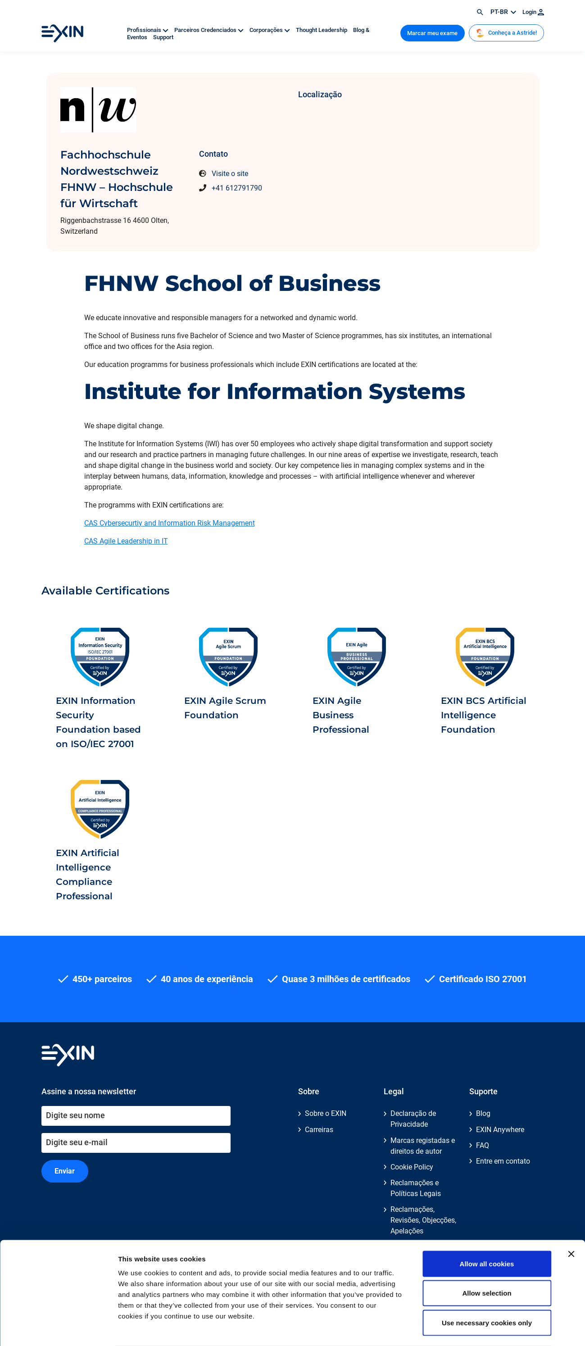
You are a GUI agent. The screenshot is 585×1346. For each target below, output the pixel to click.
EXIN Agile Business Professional (341, 715)
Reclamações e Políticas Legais (415, 1188)
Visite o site (230, 173)
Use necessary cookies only (487, 1287)
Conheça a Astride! (506, 32)
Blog (483, 1113)
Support (163, 37)
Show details (473, 1328)
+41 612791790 (237, 188)
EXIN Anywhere (500, 1129)
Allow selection (486, 1257)
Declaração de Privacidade (413, 1118)
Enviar (64, 1171)
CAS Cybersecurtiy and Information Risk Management (169, 523)
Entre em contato (503, 1161)
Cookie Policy (411, 1167)
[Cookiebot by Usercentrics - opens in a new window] (58, 1328)
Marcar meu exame (432, 33)
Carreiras (319, 1129)
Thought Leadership (322, 30)
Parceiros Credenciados (209, 30)
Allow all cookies (487, 1228)
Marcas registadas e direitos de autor (422, 1146)
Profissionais (148, 30)
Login (533, 12)
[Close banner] (571, 1218)
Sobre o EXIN (325, 1113)
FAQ (482, 1145)
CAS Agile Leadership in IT (126, 541)
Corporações (270, 30)
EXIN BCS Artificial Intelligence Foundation (483, 715)
